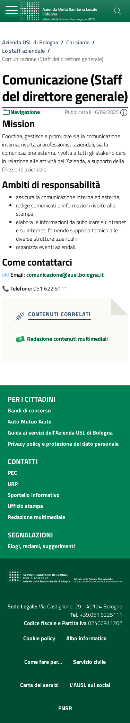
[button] (124, 112)
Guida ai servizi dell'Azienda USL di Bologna (60, 432)
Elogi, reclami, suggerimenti (41, 546)
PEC (12, 472)
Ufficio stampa (25, 506)
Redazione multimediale (36, 517)
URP (13, 484)
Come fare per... (43, 662)
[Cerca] (117, 11)
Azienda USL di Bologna (30, 42)
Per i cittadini (31, 399)
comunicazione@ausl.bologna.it (65, 274)
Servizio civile (89, 662)
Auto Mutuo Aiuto (30, 421)
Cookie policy (39, 638)
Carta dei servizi (39, 685)
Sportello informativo (34, 495)
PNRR (65, 708)
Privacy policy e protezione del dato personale (63, 443)
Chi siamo (77, 42)
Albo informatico (86, 638)
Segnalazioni (30, 534)
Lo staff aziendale (23, 50)
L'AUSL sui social (90, 685)
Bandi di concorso (29, 410)
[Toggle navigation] (12, 11)
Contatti (23, 461)
